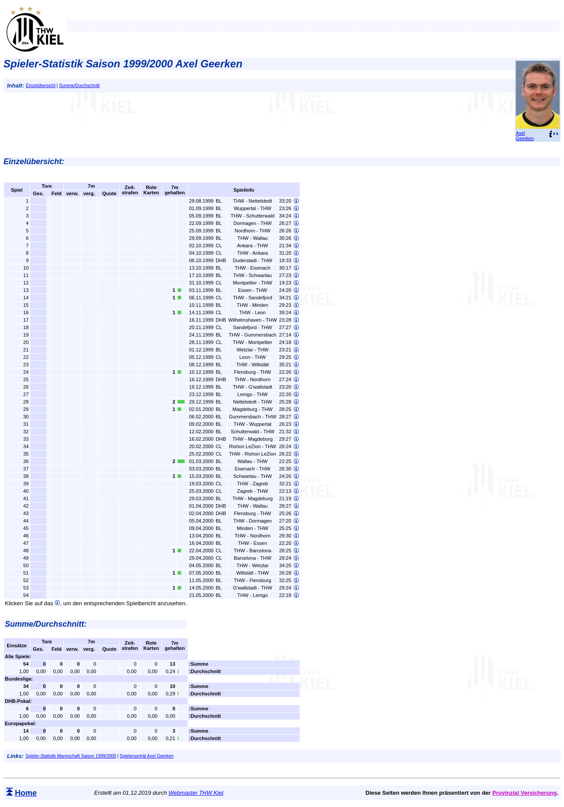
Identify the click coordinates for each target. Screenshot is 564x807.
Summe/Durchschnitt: (46, 624)
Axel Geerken (525, 135)
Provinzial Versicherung (524, 792)
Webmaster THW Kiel (195, 792)
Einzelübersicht (41, 85)
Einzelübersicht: (34, 161)
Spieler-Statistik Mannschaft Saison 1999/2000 (70, 756)
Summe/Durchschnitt (79, 85)
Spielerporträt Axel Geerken (147, 756)
